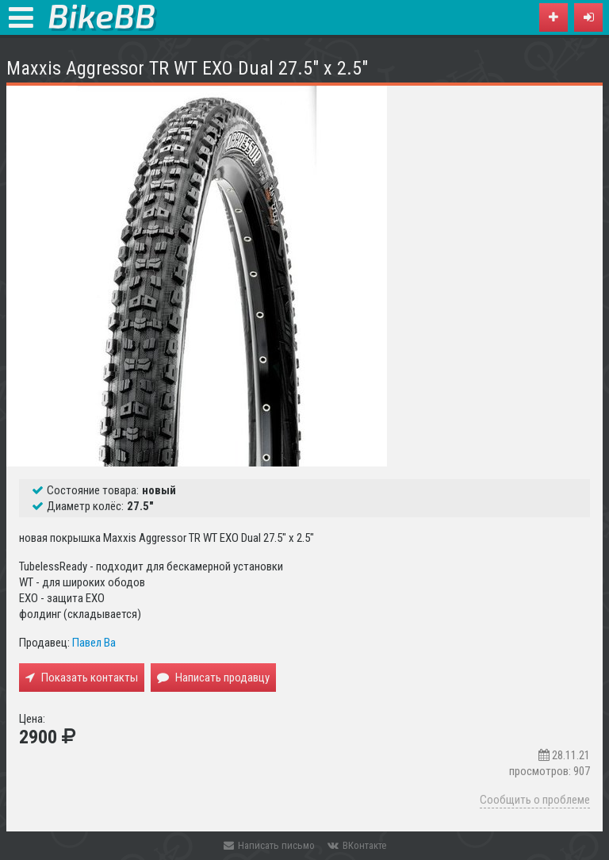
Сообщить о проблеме (535, 800)
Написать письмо (269, 845)
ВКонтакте (356, 845)
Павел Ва (94, 642)
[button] (588, 17)
